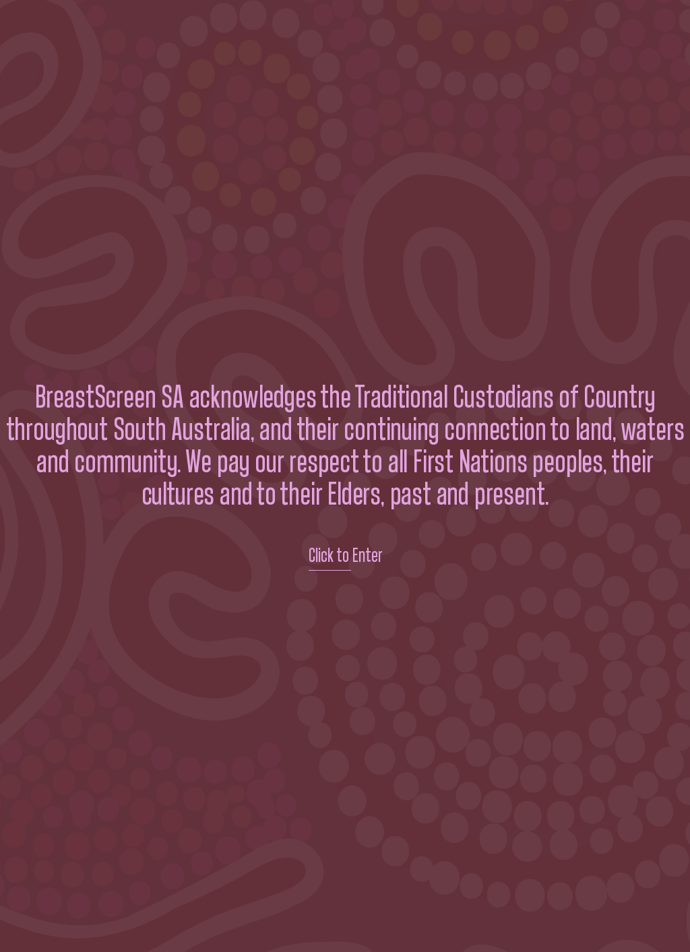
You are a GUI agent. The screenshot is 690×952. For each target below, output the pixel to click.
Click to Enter (345, 556)
